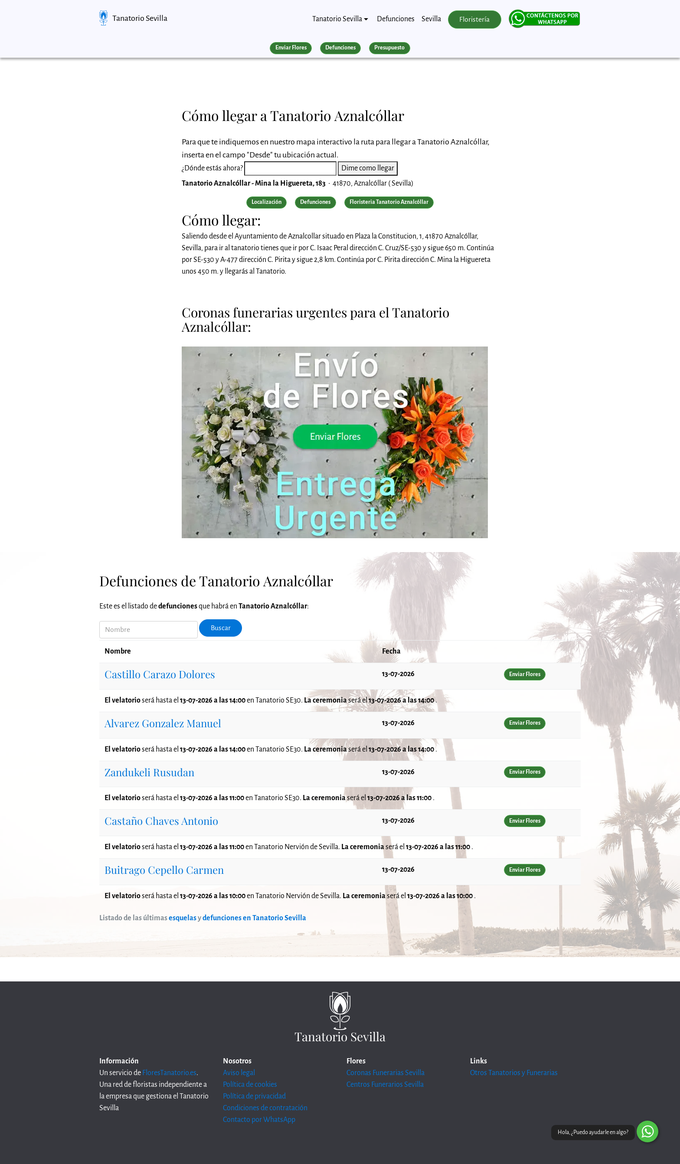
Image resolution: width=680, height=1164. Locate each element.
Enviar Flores (291, 48)
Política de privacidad (254, 1096)
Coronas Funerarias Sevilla (386, 1073)
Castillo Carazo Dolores (160, 674)
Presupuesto (389, 48)
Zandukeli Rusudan (149, 772)
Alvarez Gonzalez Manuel (163, 723)
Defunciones (396, 19)
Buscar (221, 628)
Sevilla (431, 19)
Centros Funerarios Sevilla (385, 1085)
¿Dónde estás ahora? (212, 168)
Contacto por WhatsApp (259, 1120)
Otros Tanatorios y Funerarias (514, 1073)
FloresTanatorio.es (169, 1073)
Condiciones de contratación (265, 1108)
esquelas (182, 918)
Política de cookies (250, 1085)
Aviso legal (239, 1073)
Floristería (474, 19)
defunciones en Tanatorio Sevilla (254, 918)
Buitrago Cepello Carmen (164, 869)
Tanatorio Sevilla (139, 18)
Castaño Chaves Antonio (161, 820)
